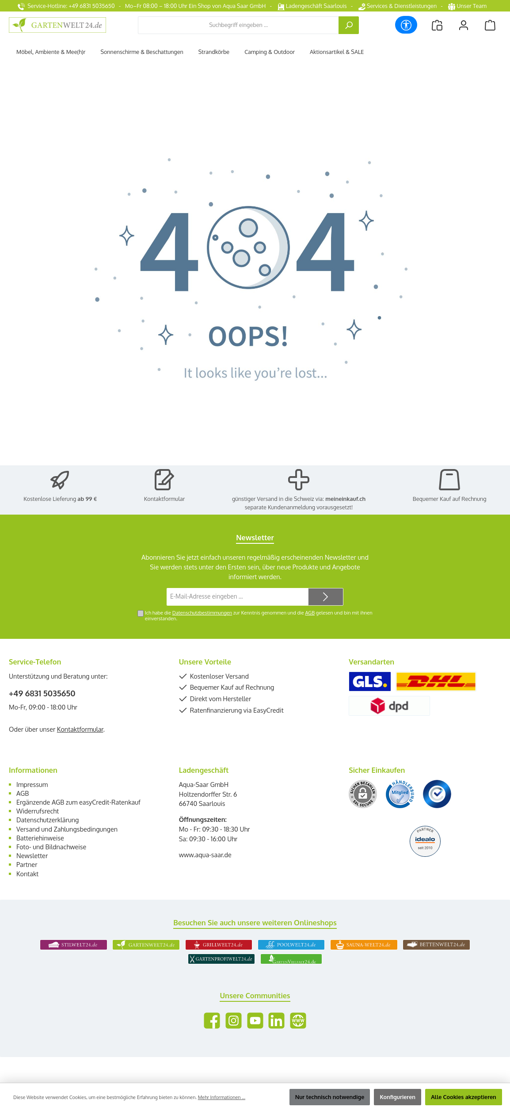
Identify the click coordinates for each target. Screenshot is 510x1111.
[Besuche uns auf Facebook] (212, 1021)
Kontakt (27, 874)
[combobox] (238, 25)
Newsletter (32, 855)
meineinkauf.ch (345, 498)
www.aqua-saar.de (205, 855)
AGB (310, 613)
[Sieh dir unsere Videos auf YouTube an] (255, 1021)
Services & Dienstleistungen (397, 5)
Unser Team (468, 5)
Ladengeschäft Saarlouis (312, 5)
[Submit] (325, 597)
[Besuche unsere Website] (298, 1021)
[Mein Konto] (464, 25)
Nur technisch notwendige (330, 1096)
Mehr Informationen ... (221, 1097)
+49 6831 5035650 (42, 693)
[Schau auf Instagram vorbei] (234, 1021)
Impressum (32, 784)
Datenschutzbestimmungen (202, 613)
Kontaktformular (164, 498)
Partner (26, 864)
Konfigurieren (397, 1096)
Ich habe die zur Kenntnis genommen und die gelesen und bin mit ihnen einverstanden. (259, 616)
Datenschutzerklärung (47, 820)
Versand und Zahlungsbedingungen (67, 829)
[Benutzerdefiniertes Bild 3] (437, 794)
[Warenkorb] (490, 25)
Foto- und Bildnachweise (51, 847)
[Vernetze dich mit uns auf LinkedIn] (276, 1021)
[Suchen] (349, 25)
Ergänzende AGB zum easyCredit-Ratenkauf (78, 802)
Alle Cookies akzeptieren (463, 1096)
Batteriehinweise (40, 838)
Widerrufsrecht (37, 811)
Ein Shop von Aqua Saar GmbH (227, 5)
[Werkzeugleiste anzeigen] (406, 25)
